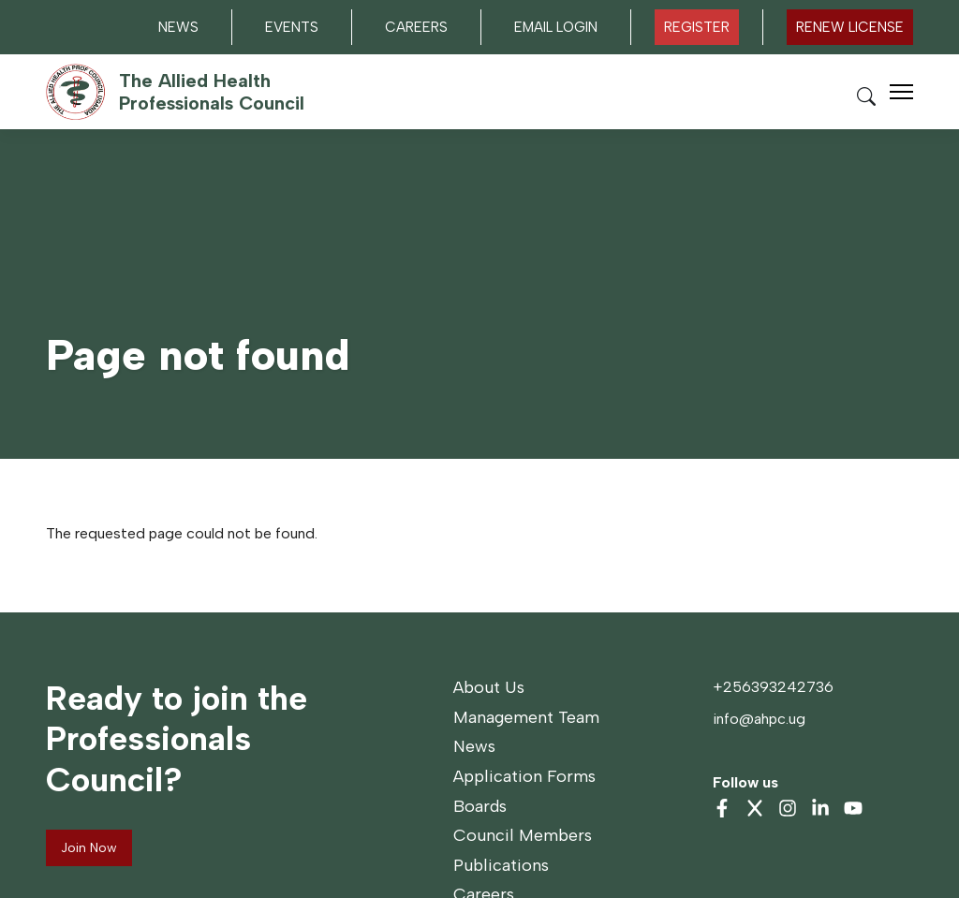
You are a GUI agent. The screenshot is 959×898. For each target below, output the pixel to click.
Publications (501, 865)
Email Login (556, 27)
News (178, 27)
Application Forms (524, 776)
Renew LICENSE (850, 27)
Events (291, 27)
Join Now (89, 848)
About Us (488, 687)
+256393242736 (773, 687)
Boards (480, 806)
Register (697, 27)
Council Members (522, 835)
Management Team (526, 717)
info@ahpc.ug (759, 719)
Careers (416, 27)
